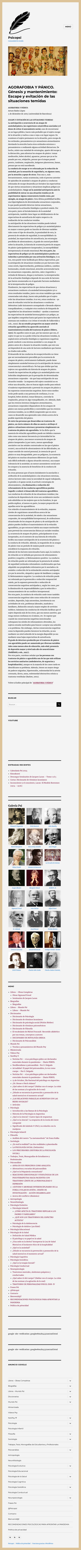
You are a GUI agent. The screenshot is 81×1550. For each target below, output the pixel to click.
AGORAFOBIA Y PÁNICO (43, 683)
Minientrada (15, 1050)
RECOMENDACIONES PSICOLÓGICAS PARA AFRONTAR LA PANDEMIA (38, 1524)
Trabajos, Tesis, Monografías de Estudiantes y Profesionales (33, 1445)
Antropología (16, 1199)
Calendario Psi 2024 (18, 771)
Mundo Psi (14, 1044)
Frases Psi (14, 1287)
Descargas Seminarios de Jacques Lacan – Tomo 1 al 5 (33, 777)
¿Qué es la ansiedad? (21, 1248)
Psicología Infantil (18, 1132)
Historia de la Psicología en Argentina (28, 1114)
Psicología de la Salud (19, 1232)
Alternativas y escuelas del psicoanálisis (29, 1168)
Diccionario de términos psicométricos (29, 1025)
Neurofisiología (17, 1202)
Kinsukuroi (15, 774)
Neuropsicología (17, 1269)
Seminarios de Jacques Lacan (24, 998)
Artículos (16, 1105)
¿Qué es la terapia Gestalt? (23, 1263)
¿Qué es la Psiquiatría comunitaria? (27, 1172)
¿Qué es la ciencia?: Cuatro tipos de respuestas (32, 1117)
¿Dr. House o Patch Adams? (24, 1083)
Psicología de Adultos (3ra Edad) (26, 1226)
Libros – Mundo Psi (18, 1007)
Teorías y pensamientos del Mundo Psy (29, 1047)
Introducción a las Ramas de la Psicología (30, 1111)
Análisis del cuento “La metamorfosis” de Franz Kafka (35, 1138)
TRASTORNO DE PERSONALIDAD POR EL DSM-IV (33, 1284)
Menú (68, 27)
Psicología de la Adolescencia (24, 1223)
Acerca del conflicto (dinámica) (25, 1196)
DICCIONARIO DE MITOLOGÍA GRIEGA (28, 1038)
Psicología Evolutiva (18, 1205)
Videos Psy (14, 1053)
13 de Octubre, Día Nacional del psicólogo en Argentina (35, 1080)
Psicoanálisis (15, 1162)
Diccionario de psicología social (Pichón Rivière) (33, 1022)
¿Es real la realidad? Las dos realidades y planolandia (34, 1144)
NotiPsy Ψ (14, 1056)
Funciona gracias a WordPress (42, 1543)
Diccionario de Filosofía (22, 1029)
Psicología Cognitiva (19, 1257)
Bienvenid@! (15, 1296)
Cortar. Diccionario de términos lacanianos (28, 780)
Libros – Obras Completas (21, 992)
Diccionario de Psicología (23, 1016)
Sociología (14, 1141)
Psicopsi (14, 37)
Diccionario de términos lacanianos (27, 1019)
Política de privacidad (19, 1305)
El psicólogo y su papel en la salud (26, 1238)
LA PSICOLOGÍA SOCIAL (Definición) (28, 1147)
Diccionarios (15, 1013)
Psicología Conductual (19, 1266)
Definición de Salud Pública (24, 1235)
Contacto (14, 1293)
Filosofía (14, 1135)
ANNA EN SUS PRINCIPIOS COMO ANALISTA (31, 1165)
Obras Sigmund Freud (21, 995)
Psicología (14, 1108)
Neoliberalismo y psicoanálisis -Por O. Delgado (32, 1065)
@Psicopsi (14, 1290)
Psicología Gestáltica (19, 1260)
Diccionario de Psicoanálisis (24, 1041)
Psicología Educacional (20, 1229)
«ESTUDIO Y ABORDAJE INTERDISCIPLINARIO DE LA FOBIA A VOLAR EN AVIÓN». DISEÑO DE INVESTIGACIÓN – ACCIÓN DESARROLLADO (35, 1190)
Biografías (14, 1001)
